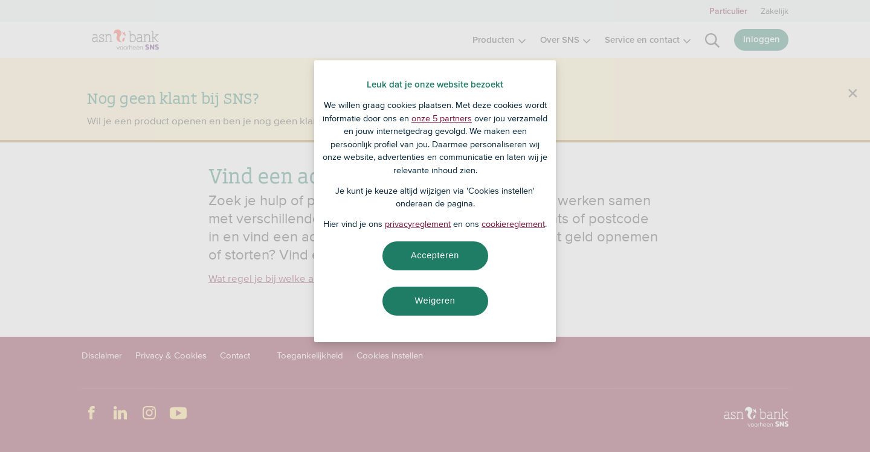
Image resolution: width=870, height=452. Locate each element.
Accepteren (435, 255)
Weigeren (434, 300)
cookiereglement (513, 224)
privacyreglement (418, 224)
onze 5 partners (441, 118)
